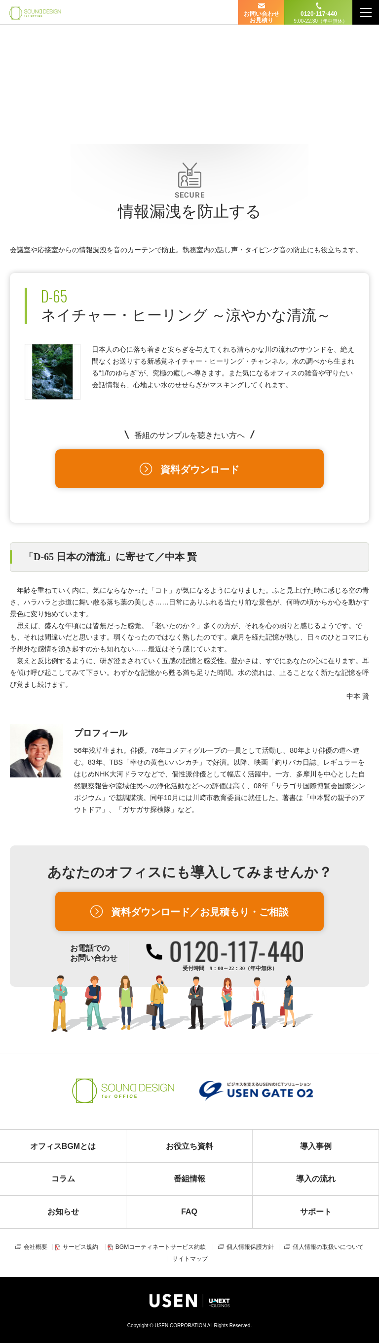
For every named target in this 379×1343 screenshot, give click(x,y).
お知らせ (63, 1212)
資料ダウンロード (199, 469)
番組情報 (189, 1179)
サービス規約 (80, 1246)
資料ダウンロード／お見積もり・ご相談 (200, 912)
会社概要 (35, 1246)
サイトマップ (190, 1258)
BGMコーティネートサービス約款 (160, 1246)
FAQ (189, 1212)
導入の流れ (316, 1179)
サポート (316, 1212)
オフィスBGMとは (63, 1146)
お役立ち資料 (189, 1146)
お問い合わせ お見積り (261, 17)
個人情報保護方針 (250, 1246)
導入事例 (316, 1146)
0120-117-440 (318, 17)
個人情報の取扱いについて (328, 1246)
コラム (63, 1179)
